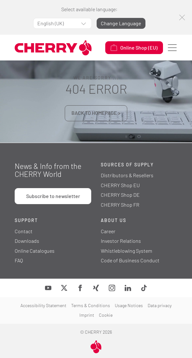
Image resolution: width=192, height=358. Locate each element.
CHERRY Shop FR (120, 205)
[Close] (182, 17)
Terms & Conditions (90, 305)
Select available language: (89, 9)
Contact (24, 231)
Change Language (121, 23)
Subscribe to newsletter (53, 196)
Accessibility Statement (43, 305)
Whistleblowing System (126, 251)
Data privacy (160, 305)
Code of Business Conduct (130, 260)
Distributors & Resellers (127, 175)
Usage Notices (129, 305)
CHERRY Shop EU (120, 185)
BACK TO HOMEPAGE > (96, 113)
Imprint (86, 315)
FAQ (19, 260)
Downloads (27, 241)
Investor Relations (121, 241)
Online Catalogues (35, 251)
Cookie (106, 315)
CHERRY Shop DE (120, 195)
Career (108, 231)
